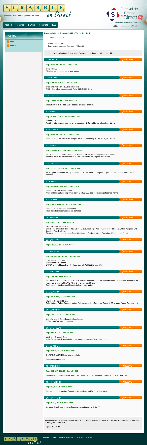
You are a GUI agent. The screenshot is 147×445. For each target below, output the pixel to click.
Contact (54, 437)
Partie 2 (13, 46)
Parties (31, 25)
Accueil (8, 25)
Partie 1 (13, 42)
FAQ (54, 25)
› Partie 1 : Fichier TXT (57, 38)
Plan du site (64, 437)
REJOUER (127, 59)
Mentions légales (77, 437)
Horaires (20, 25)
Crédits (89, 437)
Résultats (43, 25)
